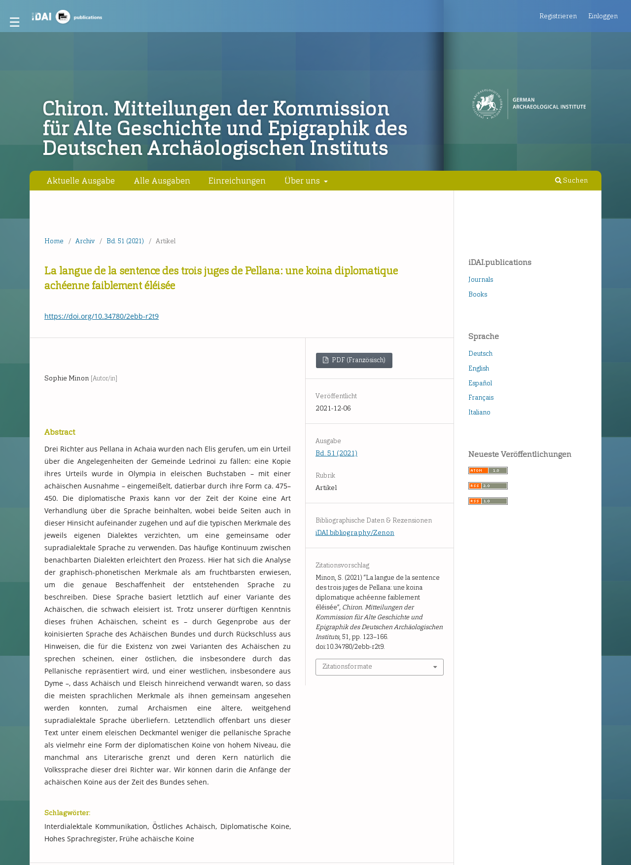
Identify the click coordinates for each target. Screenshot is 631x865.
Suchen (571, 180)
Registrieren (558, 16)
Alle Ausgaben (162, 180)
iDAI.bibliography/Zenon (355, 532)
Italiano (479, 412)
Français (480, 397)
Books (477, 294)
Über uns (303, 180)
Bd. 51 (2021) (125, 241)
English (478, 368)
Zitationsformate (347, 666)
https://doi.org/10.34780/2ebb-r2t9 (101, 316)
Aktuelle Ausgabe (80, 180)
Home (54, 241)
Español (480, 383)
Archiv (85, 241)
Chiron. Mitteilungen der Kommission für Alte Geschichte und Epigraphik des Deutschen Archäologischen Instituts (225, 128)
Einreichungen (237, 180)
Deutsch (480, 353)
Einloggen (603, 16)
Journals (480, 279)
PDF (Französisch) (358, 360)
